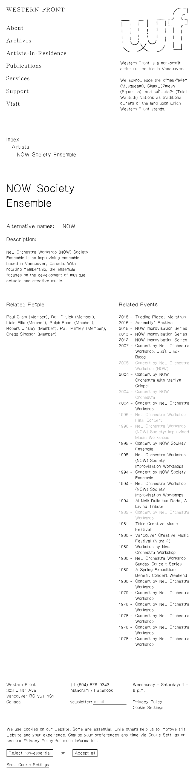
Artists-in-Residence (36, 53)
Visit (13, 104)
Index (12, 139)
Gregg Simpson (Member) (31, 334)
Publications (24, 66)
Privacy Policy (147, 702)
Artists (20, 147)
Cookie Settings (148, 708)
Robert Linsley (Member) (31, 328)
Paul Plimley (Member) (82, 328)
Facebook (103, 690)
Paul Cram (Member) (27, 317)
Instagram (79, 690)
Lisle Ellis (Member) (26, 323)
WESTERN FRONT (35, 10)
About (15, 28)
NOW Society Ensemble (46, 154)
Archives (19, 41)
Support (17, 91)
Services (18, 78)
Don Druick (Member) (72, 317)
